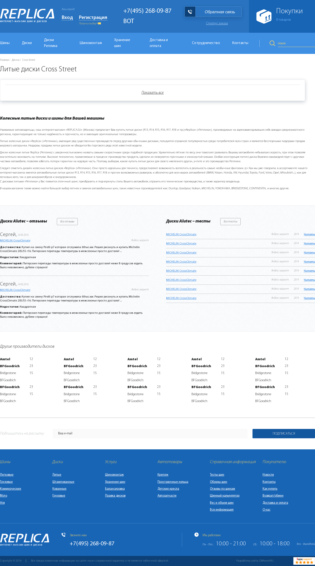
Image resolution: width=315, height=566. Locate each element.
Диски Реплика (50, 43)
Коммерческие (10, 488)
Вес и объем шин (222, 502)
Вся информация (222, 509)
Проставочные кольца (173, 482)
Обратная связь (220, 12)
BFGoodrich (10, 366)
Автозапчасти (167, 495)
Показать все (153, 93)
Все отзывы (67, 221)
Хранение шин (122, 43)
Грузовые (6, 482)
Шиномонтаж (91, 43)
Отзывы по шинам (222, 488)
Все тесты (230, 221)
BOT (128, 21)
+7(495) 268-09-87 (147, 11)
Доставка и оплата (159, 43)
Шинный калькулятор (224, 495)
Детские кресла (168, 488)
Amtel (5, 359)
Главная (4, 60)
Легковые (7, 474)
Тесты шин (217, 474)
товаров (283, 20)
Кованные (59, 488)
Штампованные (63, 482)
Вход (67, 17)
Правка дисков (115, 495)
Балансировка (115, 488)
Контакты (240, 43)
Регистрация (93, 17)
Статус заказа (217, 23)
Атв (2, 502)
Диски (27, 43)
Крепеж (163, 474)
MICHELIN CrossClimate (15, 240)
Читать (309, 234)
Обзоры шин (218, 482)
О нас (266, 509)
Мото (3, 495)
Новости (268, 474)
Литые (56, 474)
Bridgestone (8, 373)
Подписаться (284, 434)
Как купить (270, 488)
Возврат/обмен (273, 495)
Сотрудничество (206, 43)
